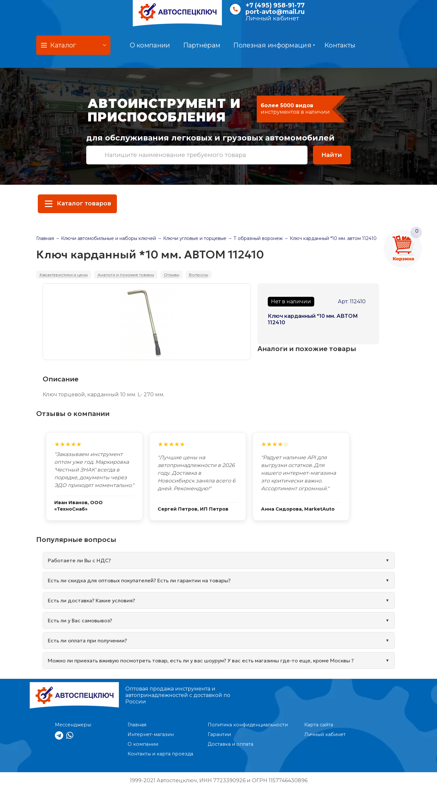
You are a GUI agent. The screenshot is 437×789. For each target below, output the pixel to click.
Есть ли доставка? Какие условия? (91, 600)
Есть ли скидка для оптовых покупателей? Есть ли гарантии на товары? (139, 580)
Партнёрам (202, 45)
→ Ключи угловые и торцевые (191, 238)
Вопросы (198, 274)
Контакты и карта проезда (160, 754)
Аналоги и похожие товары (126, 274)
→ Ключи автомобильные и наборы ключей (105, 238)
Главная (45, 238)
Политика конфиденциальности (248, 725)
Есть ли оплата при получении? (87, 640)
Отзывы (171, 274)
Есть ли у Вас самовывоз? (80, 620)
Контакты (339, 45)
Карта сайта (318, 725)
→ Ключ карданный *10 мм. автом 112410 (330, 238)
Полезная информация (274, 45)
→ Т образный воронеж (255, 238)
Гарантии (219, 734)
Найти (331, 155)
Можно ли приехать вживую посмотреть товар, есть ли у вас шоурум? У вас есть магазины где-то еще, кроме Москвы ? (201, 660)
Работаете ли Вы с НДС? (79, 560)
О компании (150, 45)
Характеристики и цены (63, 274)
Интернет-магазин (151, 734)
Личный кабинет (272, 18)
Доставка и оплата (230, 744)
